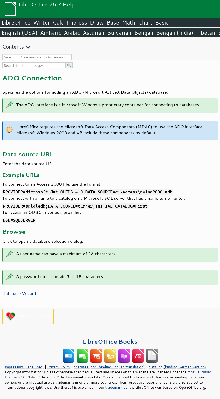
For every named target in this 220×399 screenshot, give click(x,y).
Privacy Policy (58, 366)
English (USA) (19, 33)
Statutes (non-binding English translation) (109, 366)
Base (113, 22)
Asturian (93, 33)
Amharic (50, 33)
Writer (41, 22)
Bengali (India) (174, 33)
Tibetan (205, 33)
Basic (162, 22)
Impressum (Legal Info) (24, 366)
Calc (58, 22)
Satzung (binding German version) (177, 366)
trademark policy (119, 387)
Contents (13, 46)
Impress (77, 22)
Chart (145, 22)
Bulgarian (119, 33)
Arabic (72, 33)
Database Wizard (19, 293)
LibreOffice (15, 22)
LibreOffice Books (110, 341)
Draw (97, 22)
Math (128, 22)
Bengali (143, 33)
